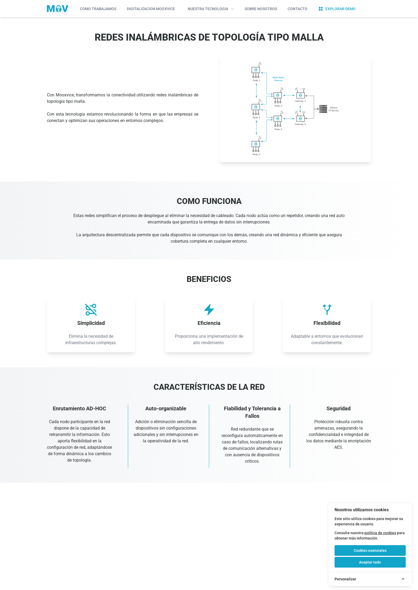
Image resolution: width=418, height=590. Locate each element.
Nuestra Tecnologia (211, 9)
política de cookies (380, 533)
